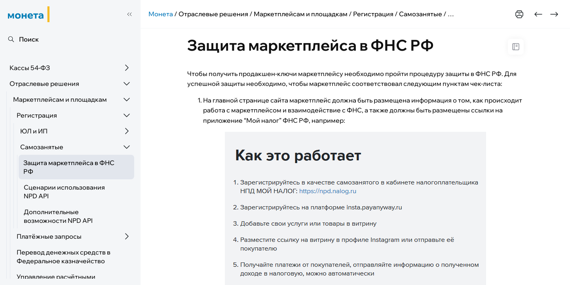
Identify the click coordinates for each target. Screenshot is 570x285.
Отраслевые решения (44, 83)
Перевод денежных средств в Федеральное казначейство (63, 256)
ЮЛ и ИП (34, 131)
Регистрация (37, 115)
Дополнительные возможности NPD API (58, 216)
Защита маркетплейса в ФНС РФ (68, 167)
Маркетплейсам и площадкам (60, 99)
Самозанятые (41, 147)
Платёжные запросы (49, 236)
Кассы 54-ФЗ (30, 68)
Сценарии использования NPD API (64, 191)
